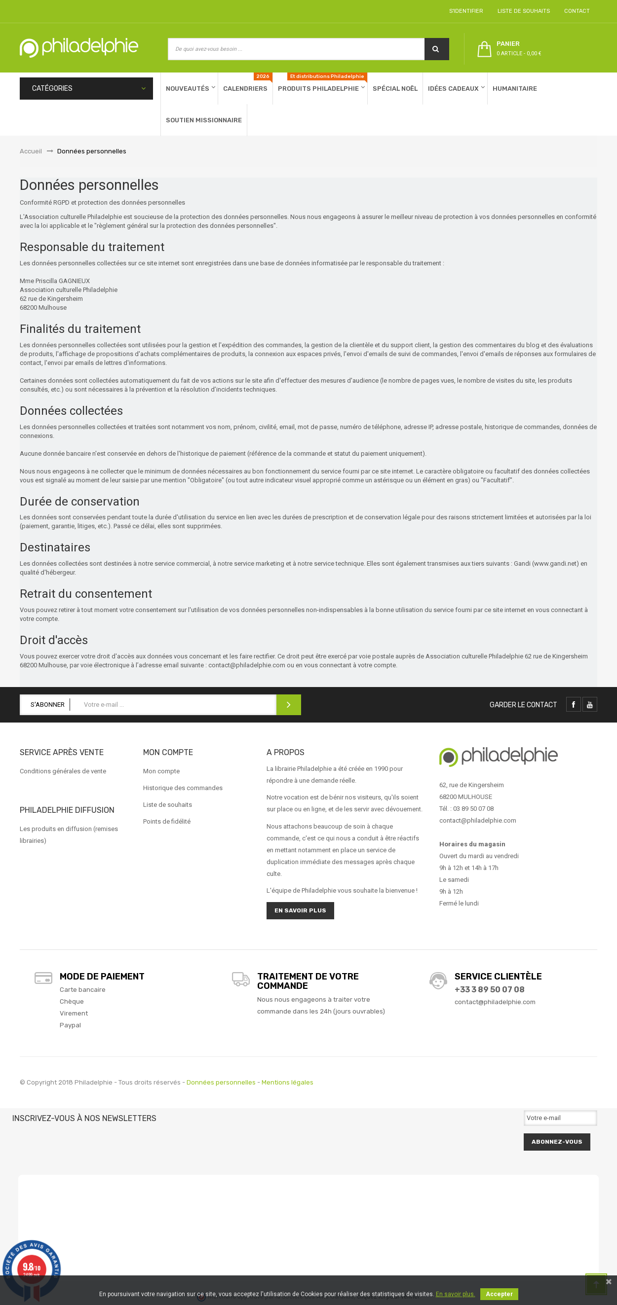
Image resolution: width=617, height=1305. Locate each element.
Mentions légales (287, 1082)
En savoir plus (300, 910)
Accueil (31, 151)
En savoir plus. (455, 1294)
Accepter (499, 1294)
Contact (575, 11)
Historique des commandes (183, 788)
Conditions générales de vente (63, 771)
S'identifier (464, 11)
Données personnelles (221, 1082)
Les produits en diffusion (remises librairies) (69, 834)
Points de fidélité (167, 821)
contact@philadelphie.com (495, 1002)
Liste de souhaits (522, 11)
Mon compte (161, 771)
